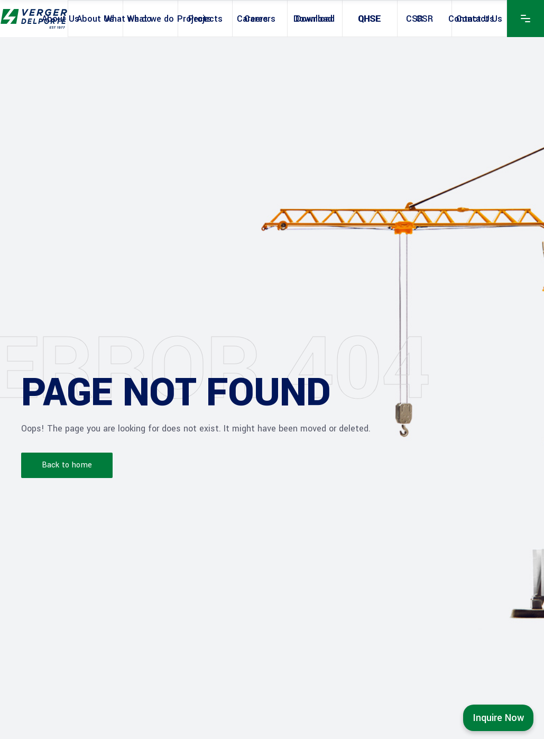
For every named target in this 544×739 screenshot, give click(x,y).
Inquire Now (498, 718)
